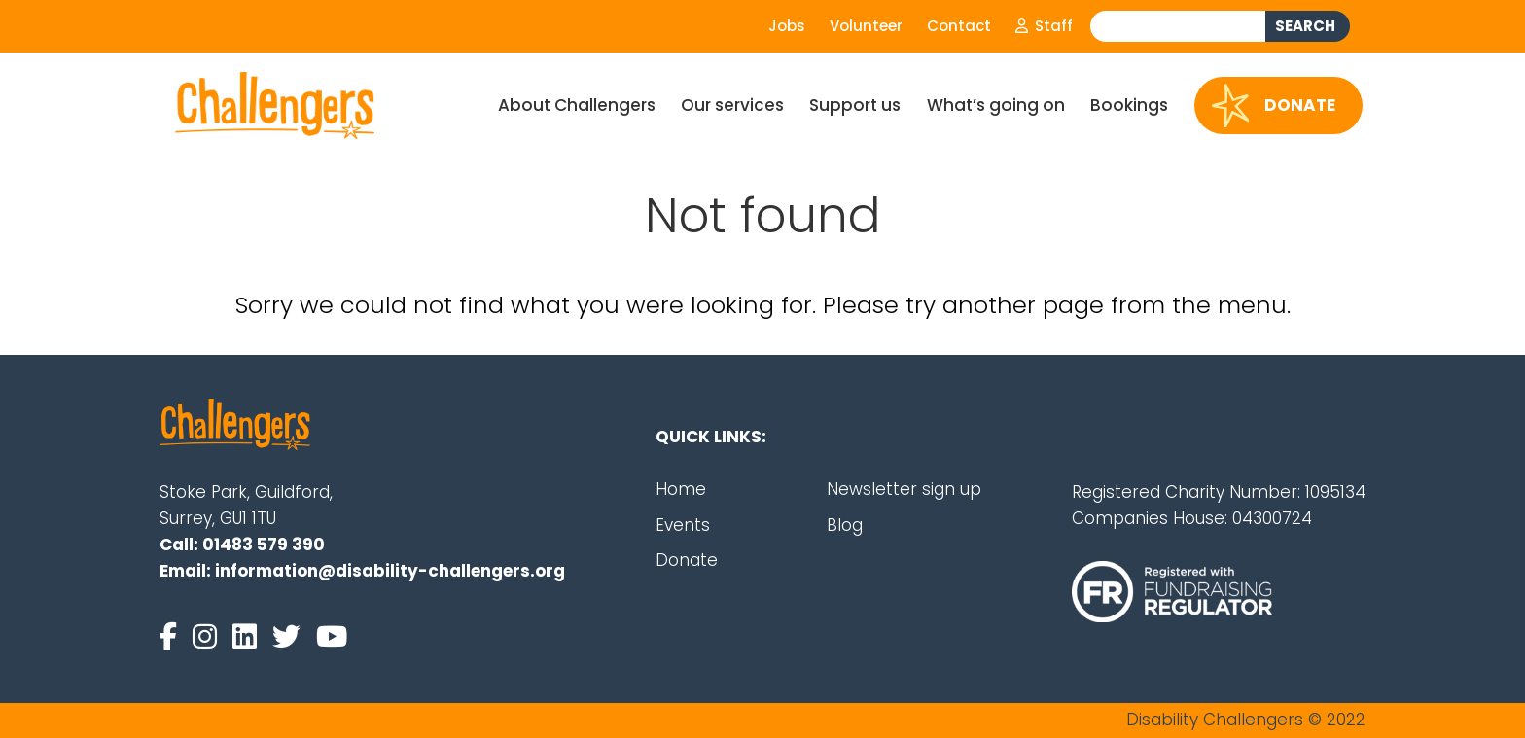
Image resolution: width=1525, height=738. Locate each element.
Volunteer (866, 26)
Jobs (786, 26)
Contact (959, 26)
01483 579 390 (263, 544)
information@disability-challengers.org (390, 570)
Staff (1044, 26)
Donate (1274, 106)
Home (681, 489)
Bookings (1129, 105)
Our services (732, 105)
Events (683, 525)
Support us (855, 105)
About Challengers (577, 105)
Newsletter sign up (904, 489)
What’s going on (996, 105)
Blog (845, 525)
